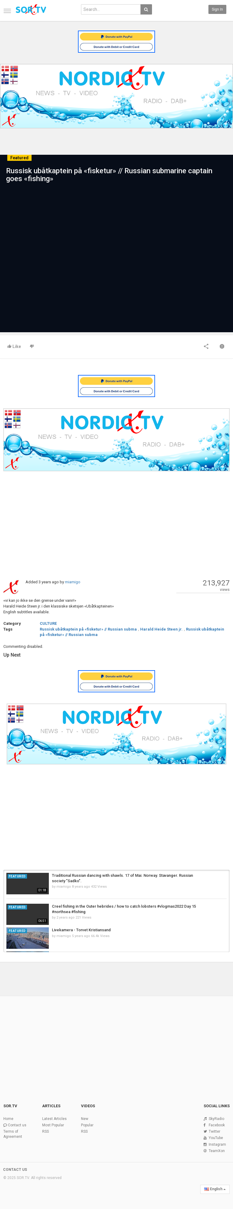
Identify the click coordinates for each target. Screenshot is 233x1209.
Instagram (217, 1144)
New (84, 1119)
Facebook (217, 1125)
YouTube (216, 1138)
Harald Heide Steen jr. (161, 629)
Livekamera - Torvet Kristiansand (81, 930)
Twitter (214, 1131)
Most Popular (53, 1125)
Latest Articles (54, 1119)
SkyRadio (216, 1119)
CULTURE (48, 623)
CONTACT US (15, 1170)
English (215, 1189)
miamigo (72, 582)
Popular (87, 1125)
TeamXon (217, 1151)
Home (8, 1119)
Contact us (17, 1125)
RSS (45, 1131)
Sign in (217, 9)
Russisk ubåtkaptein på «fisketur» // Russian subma (88, 629)
